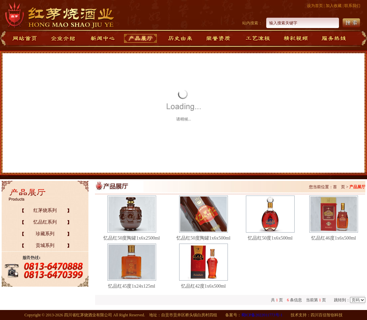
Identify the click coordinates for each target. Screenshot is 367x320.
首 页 (339, 187)
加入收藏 (334, 5)
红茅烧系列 (45, 210)
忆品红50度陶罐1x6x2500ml (131, 238)
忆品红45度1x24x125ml (131, 286)
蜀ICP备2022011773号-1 (262, 315)
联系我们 (352, 5)
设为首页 (315, 5)
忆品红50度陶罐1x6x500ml (203, 238)
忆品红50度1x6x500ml (270, 238)
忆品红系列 (45, 222)
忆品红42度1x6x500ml (203, 286)
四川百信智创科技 (327, 315)
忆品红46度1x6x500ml (333, 238)
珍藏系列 (45, 233)
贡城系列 (45, 245)
